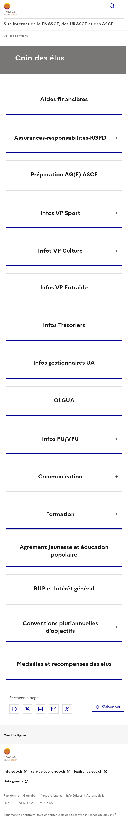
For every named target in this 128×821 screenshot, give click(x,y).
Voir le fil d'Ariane (16, 36)
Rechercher (112, 5)
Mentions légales (51, 795)
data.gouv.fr (13, 781)
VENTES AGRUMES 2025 (36, 803)
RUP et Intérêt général (64, 588)
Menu (121, 5)
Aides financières (64, 99)
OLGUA (64, 400)
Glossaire (29, 795)
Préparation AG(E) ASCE (64, 174)
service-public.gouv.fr (48, 771)
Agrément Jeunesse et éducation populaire (64, 550)
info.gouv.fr (13, 771)
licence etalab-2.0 (100, 815)
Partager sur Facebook (14, 709)
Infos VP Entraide (64, 287)
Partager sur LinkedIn (40, 709)
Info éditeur (74, 795)
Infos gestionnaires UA (64, 363)
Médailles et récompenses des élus (64, 664)
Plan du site (11, 795)
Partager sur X (27, 709)
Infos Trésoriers (64, 325)
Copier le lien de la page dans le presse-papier (67, 709)
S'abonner (108, 707)
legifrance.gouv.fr (88, 771)
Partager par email (54, 709)
